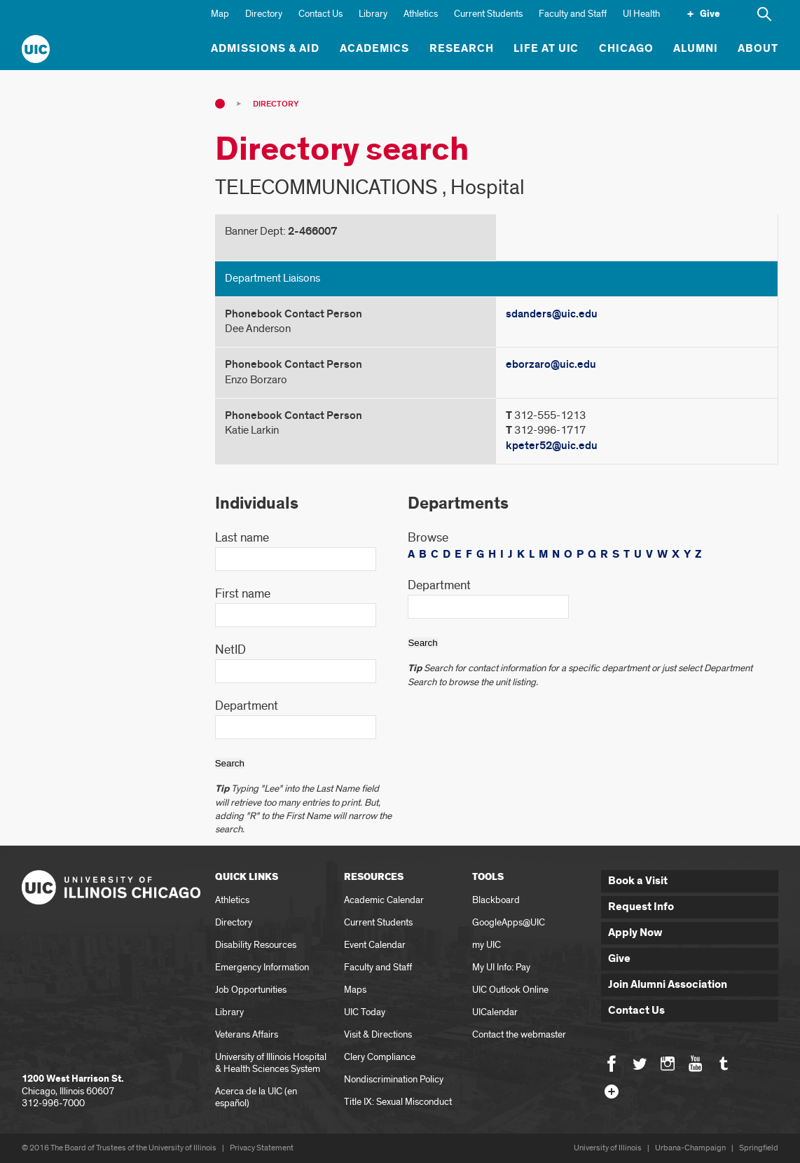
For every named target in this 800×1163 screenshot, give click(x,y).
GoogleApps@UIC (508, 922)
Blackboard (496, 900)
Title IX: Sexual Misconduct (398, 1102)
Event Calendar (375, 945)
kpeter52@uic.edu (552, 446)
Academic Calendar (384, 900)
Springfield (758, 1148)
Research (461, 48)
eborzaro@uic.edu (551, 364)
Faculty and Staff (573, 14)
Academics (375, 48)
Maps (355, 990)
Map (220, 14)
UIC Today (364, 1012)
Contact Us (320, 14)
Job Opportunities (251, 990)
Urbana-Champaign (690, 1148)
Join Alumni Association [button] (667, 984)
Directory (263, 14)
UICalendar (495, 1012)
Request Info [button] (641, 907)
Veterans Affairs (246, 1034)
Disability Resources (255, 945)
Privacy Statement (262, 1148)
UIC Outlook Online (510, 990)
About (758, 48)
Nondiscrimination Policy (393, 1079)
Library (373, 14)
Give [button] (619, 958)
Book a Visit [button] (638, 881)
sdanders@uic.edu (552, 314)
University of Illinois (608, 1148)
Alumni (695, 48)
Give (710, 14)
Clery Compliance (379, 1057)
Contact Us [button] (636, 1010)
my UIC (486, 945)
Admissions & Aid (265, 48)
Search (229, 763)
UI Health (641, 14)
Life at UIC (546, 48)
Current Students (488, 14)
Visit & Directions (378, 1034)
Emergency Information (262, 967)
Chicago (626, 48)
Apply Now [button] (635, 932)
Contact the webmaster (519, 1034)
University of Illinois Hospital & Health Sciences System (270, 1063)
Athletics (421, 14)
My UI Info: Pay (501, 967)
